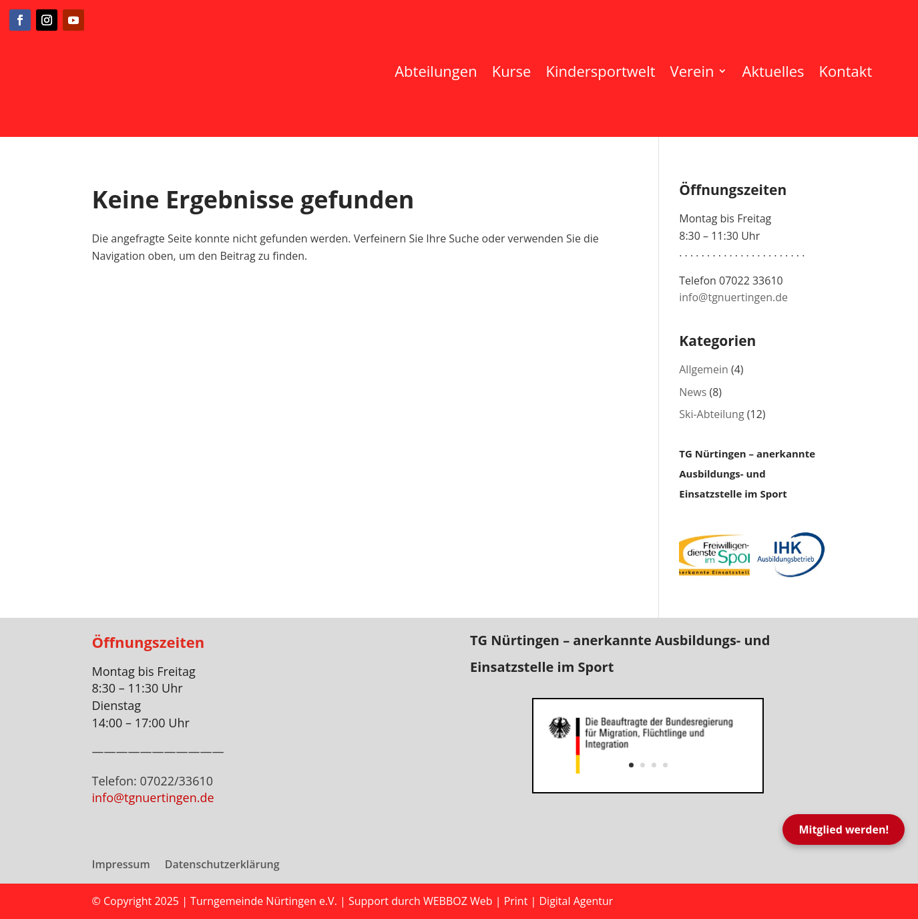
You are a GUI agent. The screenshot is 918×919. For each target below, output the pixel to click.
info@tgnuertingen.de (733, 297)
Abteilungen (436, 71)
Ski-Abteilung (711, 414)
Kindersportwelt (600, 71)
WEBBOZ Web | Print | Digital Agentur (518, 901)
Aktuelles (773, 71)
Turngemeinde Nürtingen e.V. (265, 901)
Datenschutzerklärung (222, 866)
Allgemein (703, 369)
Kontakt (846, 71)
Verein (692, 71)
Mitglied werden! (843, 829)
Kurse (511, 71)
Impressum (121, 866)
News (692, 392)
